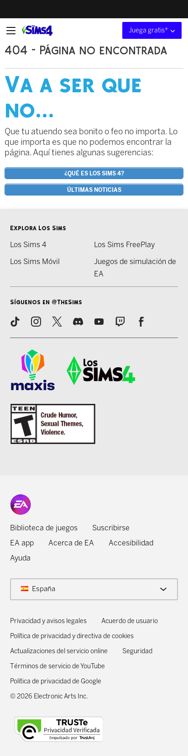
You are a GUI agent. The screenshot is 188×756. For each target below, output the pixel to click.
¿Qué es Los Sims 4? (94, 173)
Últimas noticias (94, 190)
